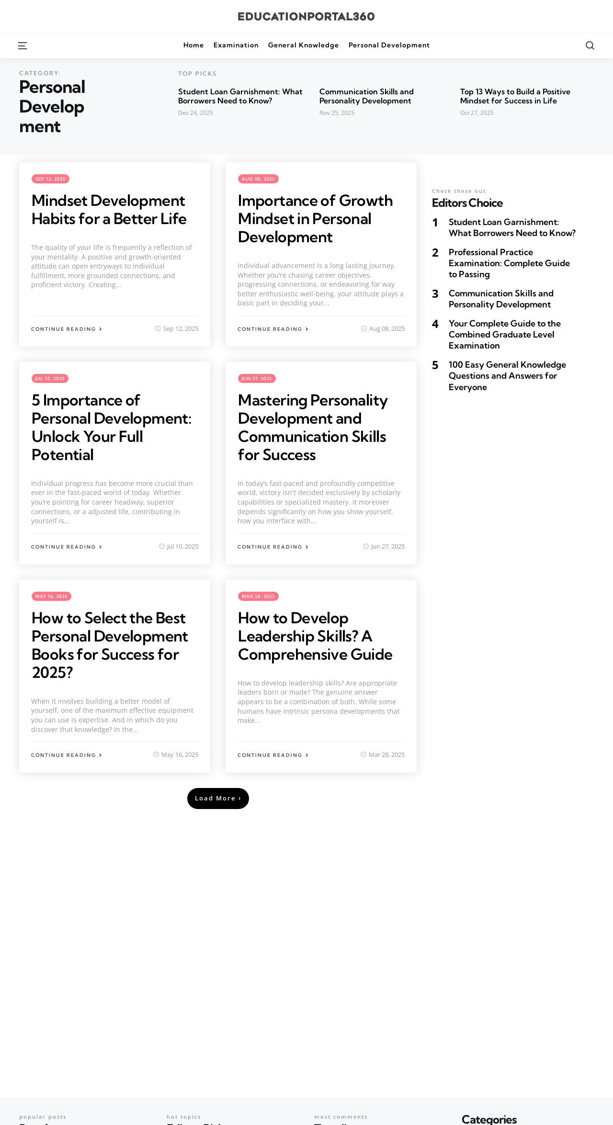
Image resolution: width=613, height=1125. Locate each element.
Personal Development (389, 45)
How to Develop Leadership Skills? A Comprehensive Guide (321, 633)
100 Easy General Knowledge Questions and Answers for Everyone (507, 376)
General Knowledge (303, 45)
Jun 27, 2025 (257, 377)
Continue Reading (63, 328)
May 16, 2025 (51, 594)
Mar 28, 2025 (258, 594)
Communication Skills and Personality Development (366, 96)
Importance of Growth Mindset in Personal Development (321, 218)
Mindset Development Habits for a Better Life (114, 218)
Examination (236, 45)
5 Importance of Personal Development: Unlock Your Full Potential (112, 425)
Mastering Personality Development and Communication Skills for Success (319, 425)
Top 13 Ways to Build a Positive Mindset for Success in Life (515, 96)
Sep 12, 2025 (50, 178)
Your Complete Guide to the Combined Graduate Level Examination (505, 334)
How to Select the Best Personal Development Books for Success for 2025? (111, 642)
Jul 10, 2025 (50, 377)
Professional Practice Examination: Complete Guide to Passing (509, 263)
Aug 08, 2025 (258, 178)
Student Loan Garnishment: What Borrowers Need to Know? (240, 96)
